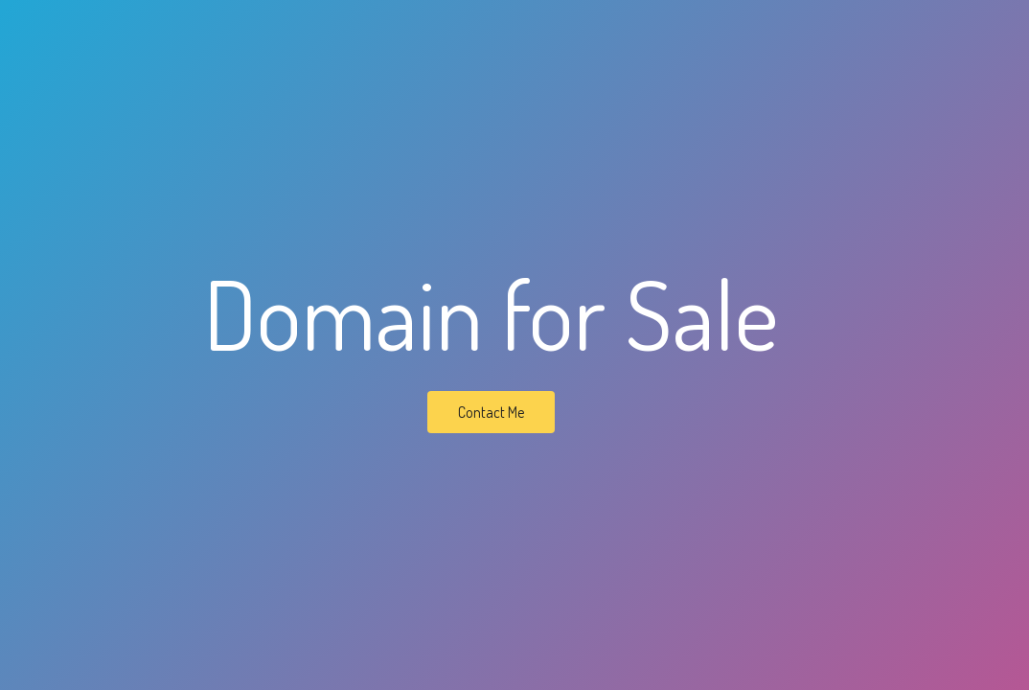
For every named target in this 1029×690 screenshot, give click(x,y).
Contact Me (491, 412)
